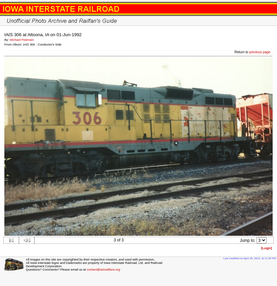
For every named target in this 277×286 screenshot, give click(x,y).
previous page (259, 52)
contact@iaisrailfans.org (103, 269)
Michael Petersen (22, 40)
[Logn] (266, 248)
